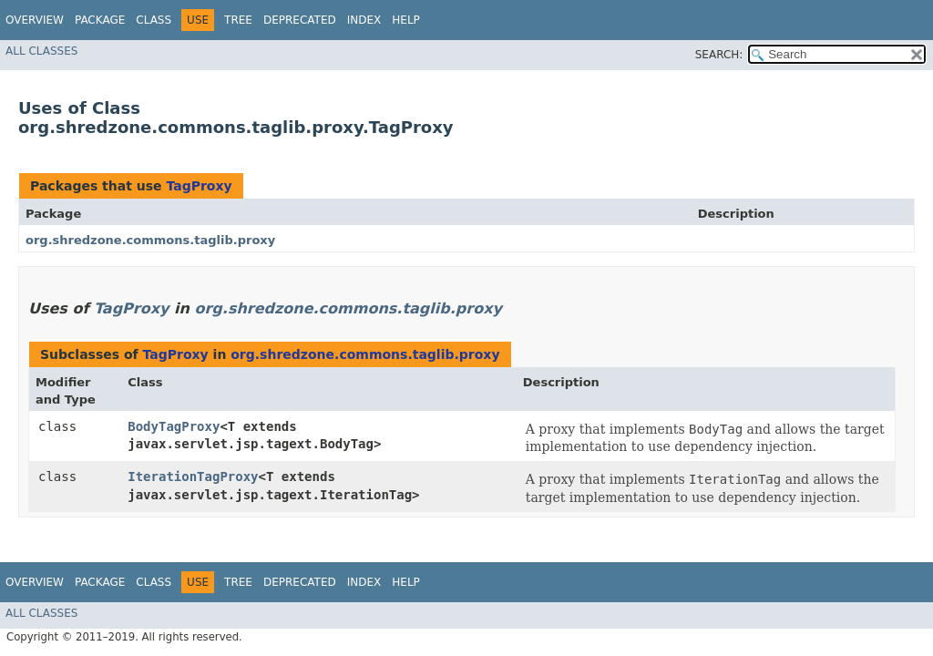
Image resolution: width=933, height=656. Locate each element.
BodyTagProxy (174, 426)
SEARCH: (719, 54)
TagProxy (198, 186)
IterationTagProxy (193, 476)
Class (153, 20)
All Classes (41, 51)
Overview (34, 20)
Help (406, 20)
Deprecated (299, 20)
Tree (238, 20)
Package (100, 20)
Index (364, 20)
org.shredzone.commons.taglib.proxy (150, 240)
